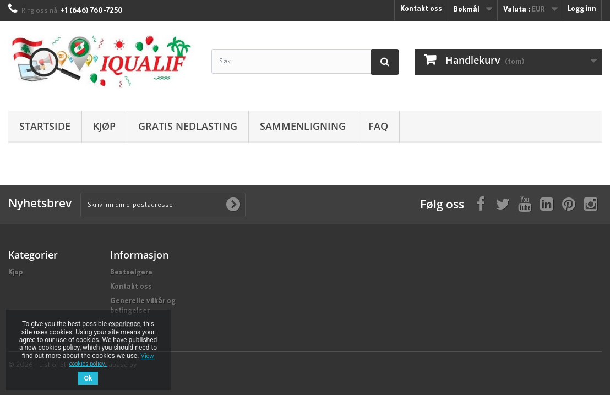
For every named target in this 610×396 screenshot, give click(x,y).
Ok (88, 378)
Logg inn (582, 9)
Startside (44, 126)
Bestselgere (131, 272)
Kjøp (104, 126)
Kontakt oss (421, 9)
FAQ (378, 126)
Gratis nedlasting (187, 126)
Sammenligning (303, 126)
